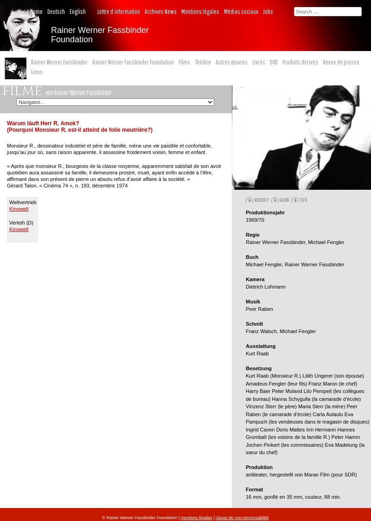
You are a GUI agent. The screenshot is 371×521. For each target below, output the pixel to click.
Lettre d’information (118, 11)
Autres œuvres (232, 62)
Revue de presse (341, 62)
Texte (303, 200)
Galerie (284, 200)
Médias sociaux (241, 11)
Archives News (161, 11)
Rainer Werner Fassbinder (59, 62)
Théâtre (203, 62)
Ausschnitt (261, 200)
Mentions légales (200, 11)
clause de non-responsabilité (242, 517)
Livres (258, 62)
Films (184, 62)
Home (36, 11)
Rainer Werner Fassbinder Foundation (133, 62)
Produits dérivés (300, 62)
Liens (37, 72)
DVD (274, 62)
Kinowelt (19, 209)
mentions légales (196, 517)
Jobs (268, 11)
